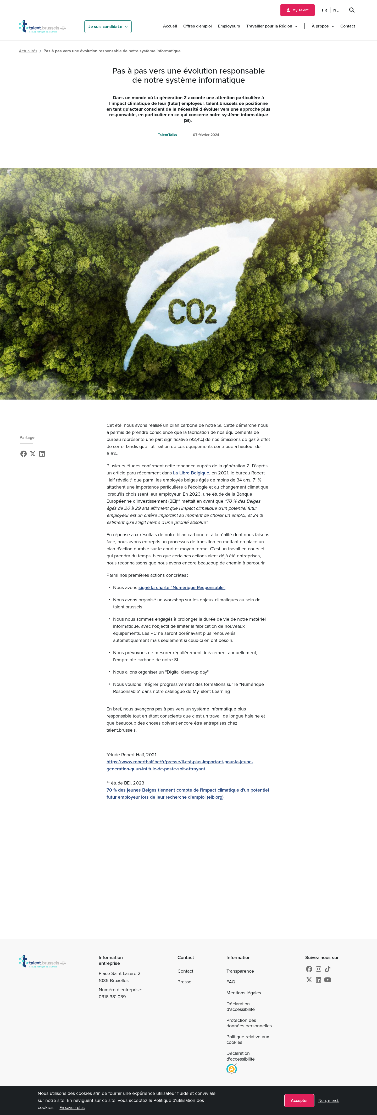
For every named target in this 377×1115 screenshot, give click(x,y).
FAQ (230, 981)
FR (324, 10)
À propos (320, 26)
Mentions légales (243, 992)
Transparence (240, 971)
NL (336, 10)
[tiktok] (327, 969)
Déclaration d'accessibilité (240, 1006)
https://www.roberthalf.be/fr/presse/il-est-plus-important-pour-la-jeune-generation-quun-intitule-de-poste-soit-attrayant (180, 765)
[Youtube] (327, 980)
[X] (33, 454)
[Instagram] (318, 969)
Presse (184, 981)
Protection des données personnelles (249, 1023)
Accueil (170, 26)
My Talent (300, 10)
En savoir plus (72, 1107)
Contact (347, 26)
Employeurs (229, 26)
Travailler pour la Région (269, 26)
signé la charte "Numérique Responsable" (181, 587)
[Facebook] (23, 454)
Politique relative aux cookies (247, 1039)
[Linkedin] (42, 454)
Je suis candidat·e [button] (105, 27)
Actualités (28, 51)
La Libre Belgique (191, 472)
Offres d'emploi (197, 26)
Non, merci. (328, 1100)
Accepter (299, 1100)
